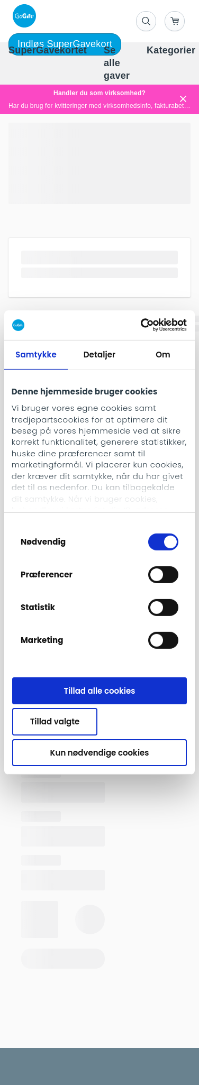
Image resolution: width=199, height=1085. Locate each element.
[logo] (22, 15)
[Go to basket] (175, 21)
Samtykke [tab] (36, 354)
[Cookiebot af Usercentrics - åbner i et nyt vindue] (142, 325)
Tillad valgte (55, 721)
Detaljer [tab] (99, 354)
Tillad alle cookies (99, 690)
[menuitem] (47, 51)
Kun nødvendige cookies (99, 752)
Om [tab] (163, 354)
